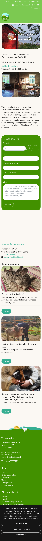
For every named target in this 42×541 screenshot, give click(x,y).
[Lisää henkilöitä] (29, 148)
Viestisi (6, 182)
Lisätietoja (21, 535)
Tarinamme (6, 480)
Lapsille (4, 499)
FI (34, 5)
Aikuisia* (7, 143)
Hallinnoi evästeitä (21, 529)
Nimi (5, 154)
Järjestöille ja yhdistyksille (12, 504)
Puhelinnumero (10, 173)
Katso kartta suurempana (12, 244)
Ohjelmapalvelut (19, 54)
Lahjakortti (6, 478)
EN (38, 5)
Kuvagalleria (6, 483)
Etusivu (5, 54)
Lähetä (8, 204)
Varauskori (36, 8)
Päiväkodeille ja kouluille (11, 502)
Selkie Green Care (9, 66)
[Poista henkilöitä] (36, 148)
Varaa (6, 311)
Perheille (5, 497)
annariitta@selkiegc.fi (22, 5)
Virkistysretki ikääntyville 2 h (13, 57)
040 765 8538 (35, 2)
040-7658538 (9, 254)
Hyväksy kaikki (21, 523)
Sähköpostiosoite (10, 163)
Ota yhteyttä (7, 485)
